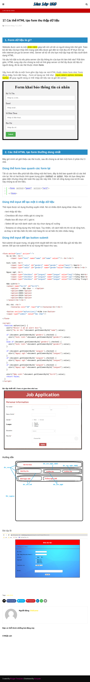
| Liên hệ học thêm (8, 10)
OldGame (7, 26)
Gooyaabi (37, 679)
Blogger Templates (16, 679)
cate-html (10, 595)
